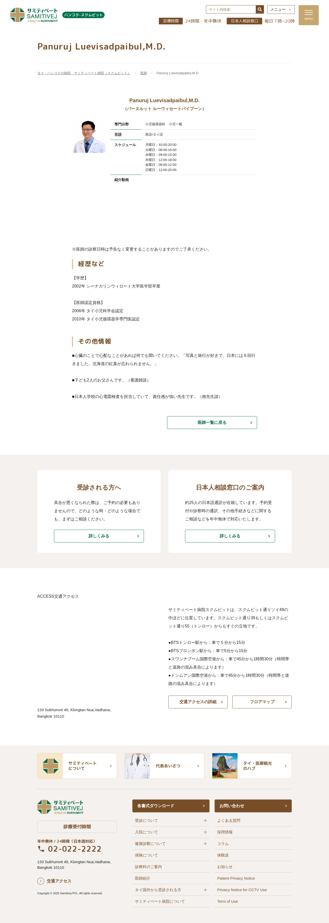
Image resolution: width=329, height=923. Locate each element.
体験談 (223, 855)
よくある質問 (228, 821)
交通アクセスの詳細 (197, 702)
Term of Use (227, 901)
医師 (143, 73)
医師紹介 (142, 878)
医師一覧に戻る (212, 423)
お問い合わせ (232, 806)
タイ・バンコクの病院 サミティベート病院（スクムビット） (84, 73)
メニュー (278, 9)
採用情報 (225, 832)
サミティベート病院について (160, 901)
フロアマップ (262, 702)
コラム (223, 844)
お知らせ (225, 867)
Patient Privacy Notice (236, 878)
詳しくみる (99, 536)
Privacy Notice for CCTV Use (242, 890)
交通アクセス (59, 881)
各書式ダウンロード (155, 806)
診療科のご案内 (148, 867)
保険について (146, 855)
